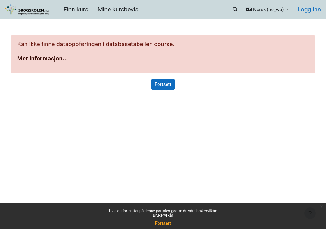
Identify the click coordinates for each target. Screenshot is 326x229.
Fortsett (163, 223)
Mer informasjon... (54, 58)
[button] (235, 9)
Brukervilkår (163, 215)
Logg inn (309, 9)
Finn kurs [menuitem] (75, 9)
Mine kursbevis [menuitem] (117, 9)
